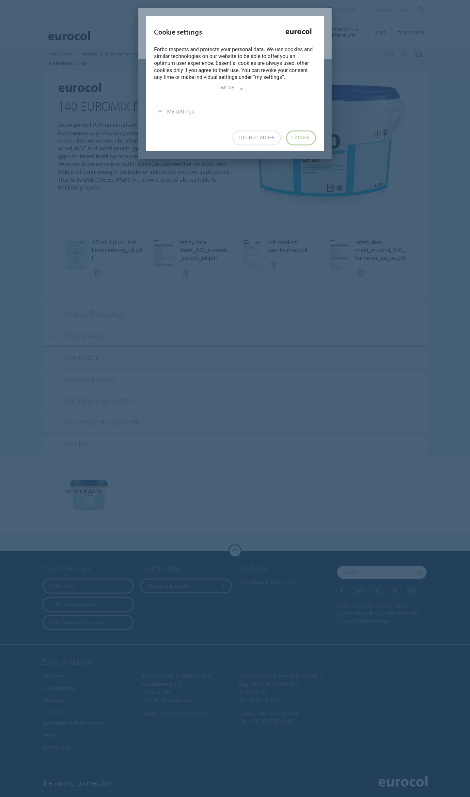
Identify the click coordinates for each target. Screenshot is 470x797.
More (232, 88)
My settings (174, 112)
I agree (301, 138)
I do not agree (257, 138)
